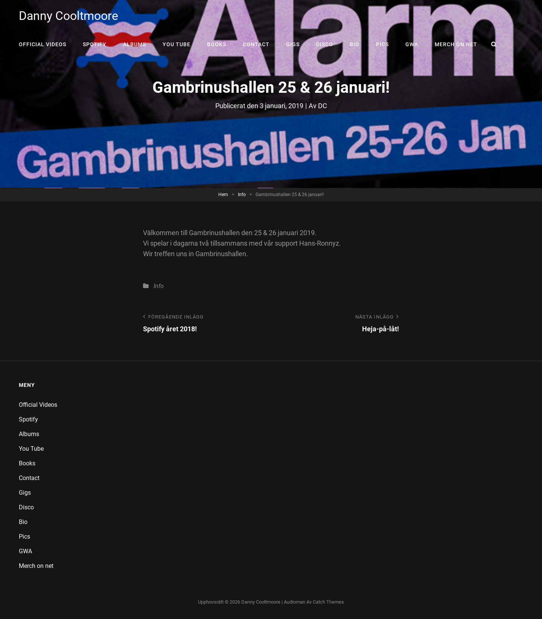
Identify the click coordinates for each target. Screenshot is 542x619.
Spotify (95, 44)
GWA (411, 44)
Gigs (293, 44)
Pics (382, 44)
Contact (256, 44)
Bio (354, 44)
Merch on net (456, 44)
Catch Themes (328, 602)
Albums (134, 44)
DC (322, 106)
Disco (324, 44)
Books (216, 44)
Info (242, 194)
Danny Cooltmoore (68, 16)
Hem (223, 194)
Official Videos (42, 44)
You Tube (176, 44)
